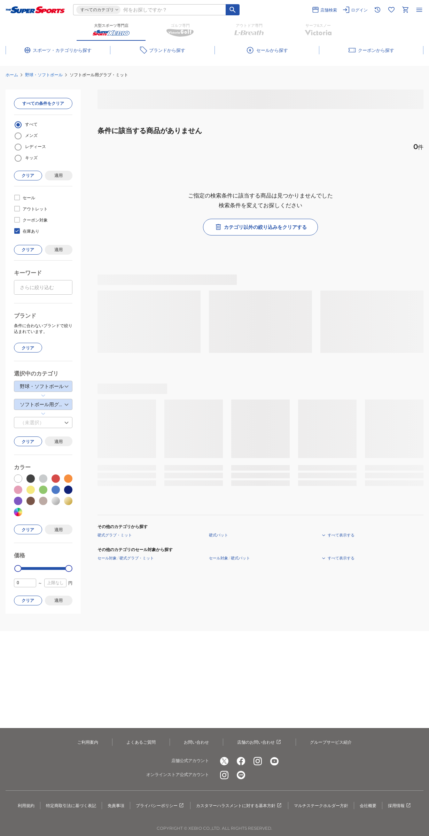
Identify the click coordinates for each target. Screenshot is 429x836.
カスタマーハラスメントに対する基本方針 (239, 805)
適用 (58, 175)
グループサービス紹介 (331, 742)
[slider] (18, 568)
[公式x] (224, 761)
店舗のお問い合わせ (259, 742)
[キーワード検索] (233, 9)
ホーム (12, 74)
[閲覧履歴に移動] (377, 9)
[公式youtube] (274, 761)
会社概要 (368, 805)
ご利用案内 (87, 742)
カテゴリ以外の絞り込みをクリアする (260, 227)
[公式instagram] (258, 761)
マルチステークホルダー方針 (321, 805)
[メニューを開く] (419, 9)
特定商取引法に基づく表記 (71, 805)
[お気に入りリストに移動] (391, 10)
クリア (28, 175)
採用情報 (400, 805)
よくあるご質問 (141, 742)
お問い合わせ (196, 742)
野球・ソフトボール (44, 74)
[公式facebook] (241, 761)
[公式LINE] (241, 775)
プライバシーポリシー (160, 805)
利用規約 (26, 805)
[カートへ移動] (405, 10)
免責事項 (116, 805)
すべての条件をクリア (43, 103)
